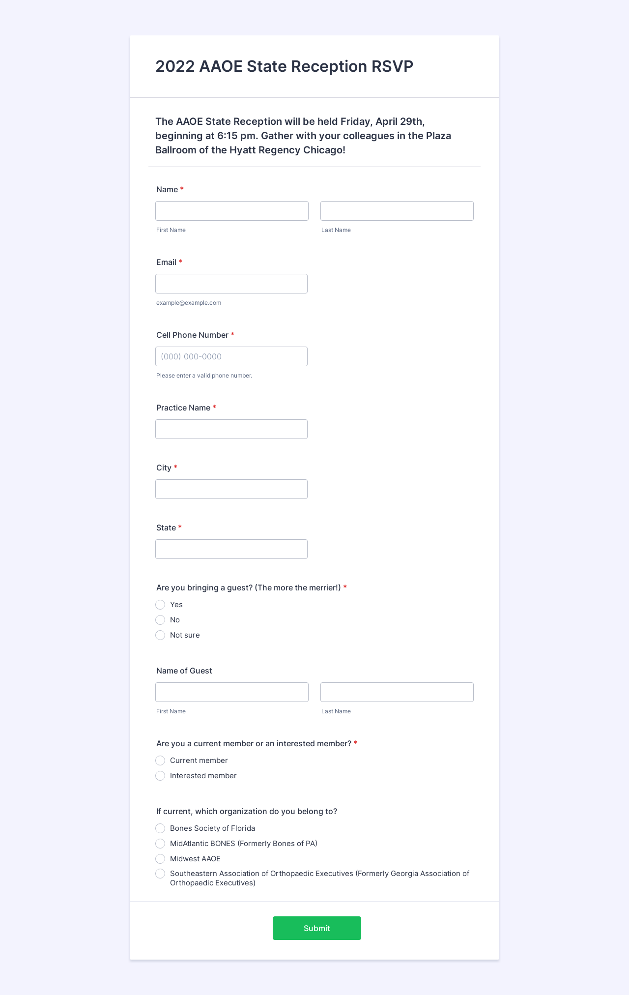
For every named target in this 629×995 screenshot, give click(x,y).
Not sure (185, 635)
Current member (199, 760)
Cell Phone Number (195, 335)
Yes (176, 604)
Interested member (203, 775)
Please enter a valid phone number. (204, 375)
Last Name (336, 230)
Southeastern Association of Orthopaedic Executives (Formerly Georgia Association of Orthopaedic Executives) (319, 878)
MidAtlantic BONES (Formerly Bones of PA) (243, 843)
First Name (171, 230)
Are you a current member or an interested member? (256, 743)
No (175, 619)
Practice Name (186, 407)
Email (169, 262)
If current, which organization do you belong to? (246, 811)
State (169, 527)
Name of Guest (184, 670)
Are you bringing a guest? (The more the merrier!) (251, 587)
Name (170, 189)
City (166, 467)
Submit (317, 928)
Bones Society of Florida (212, 828)
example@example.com (188, 302)
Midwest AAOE (195, 858)
